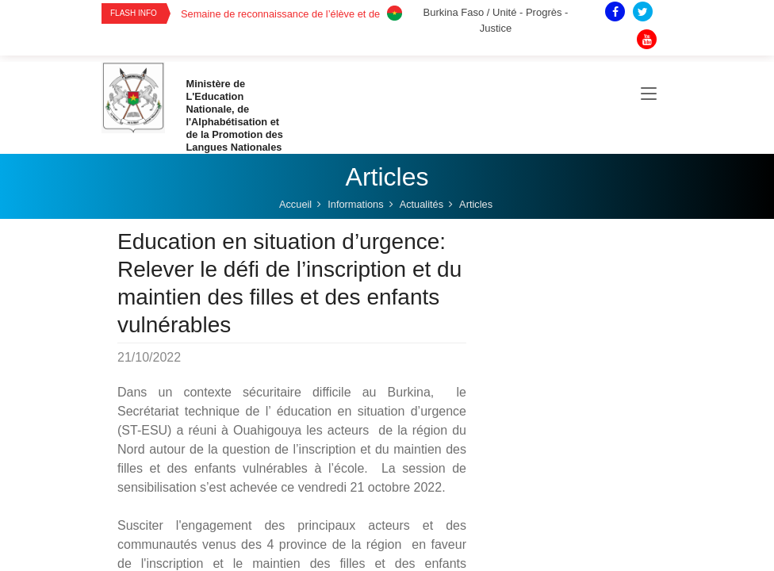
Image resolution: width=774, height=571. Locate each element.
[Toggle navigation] (649, 94)
